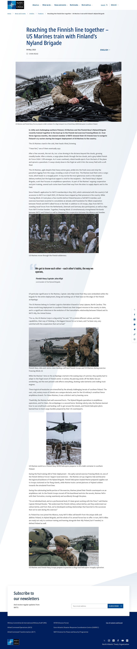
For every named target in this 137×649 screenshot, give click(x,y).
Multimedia (74, 5)
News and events (60, 5)
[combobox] (115, 5)
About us (36, 5)
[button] (115, 5)
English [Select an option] (104, 50)
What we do (46, 5)
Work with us (86, 5)
